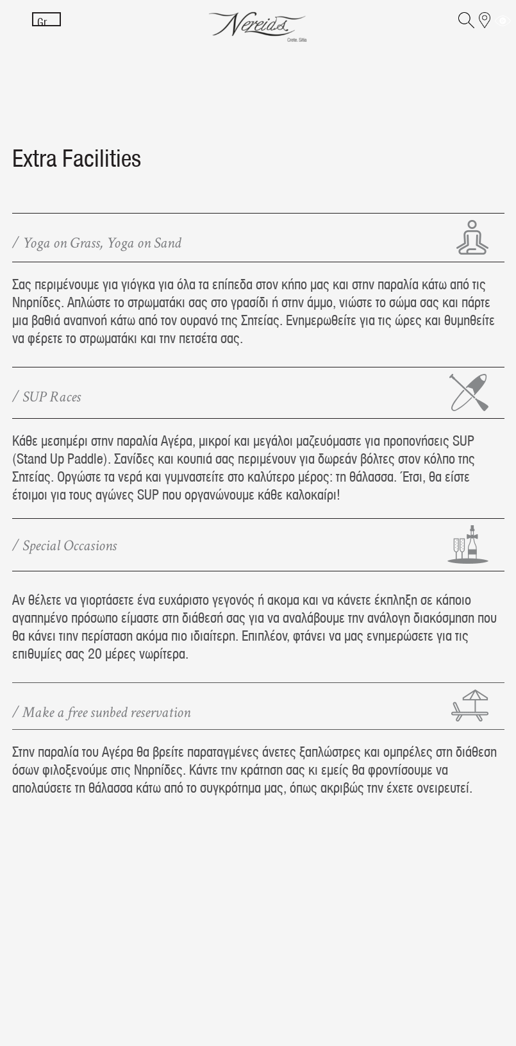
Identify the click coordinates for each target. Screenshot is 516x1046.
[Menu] (17, 27)
